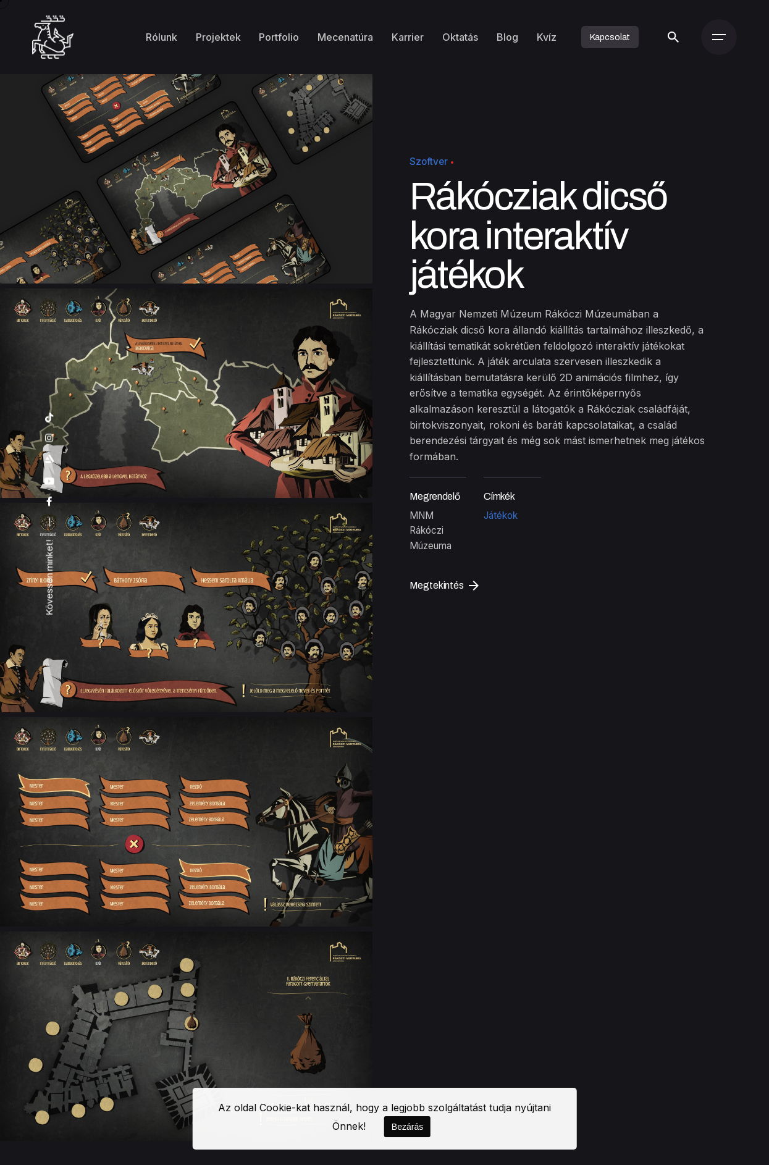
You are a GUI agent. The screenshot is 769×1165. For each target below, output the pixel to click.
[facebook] (49, 502)
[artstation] (49, 459)
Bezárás (407, 1127)
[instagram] (49, 438)
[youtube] (49, 481)
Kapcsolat (610, 37)
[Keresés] (673, 37)
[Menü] (719, 37)
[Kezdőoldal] (53, 37)
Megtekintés (444, 585)
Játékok (501, 515)
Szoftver (429, 161)
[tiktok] (49, 418)
